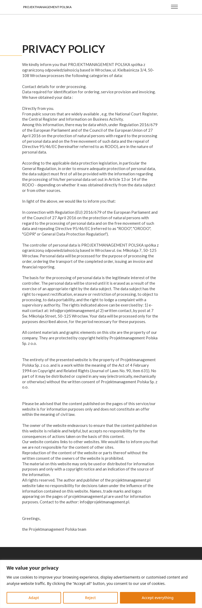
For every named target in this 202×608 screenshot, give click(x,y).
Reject (90, 597)
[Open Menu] (170, 7)
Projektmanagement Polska (47, 7)
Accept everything (158, 597)
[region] (101, 584)
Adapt (33, 597)
